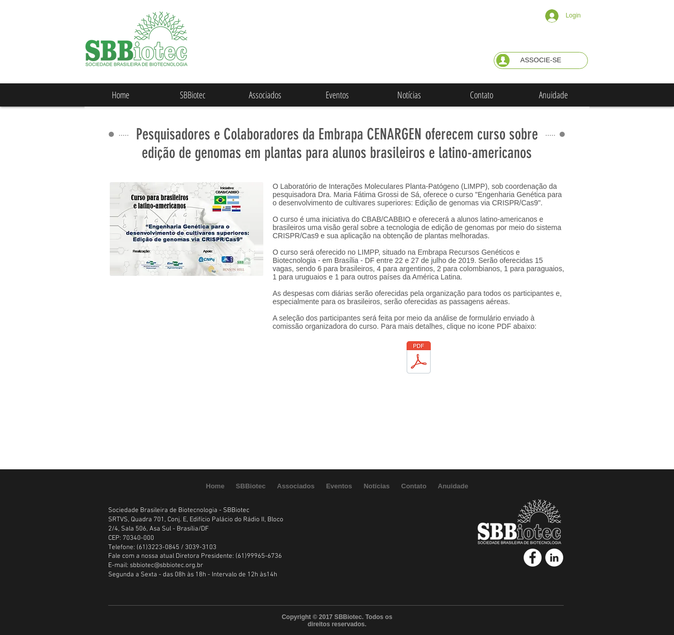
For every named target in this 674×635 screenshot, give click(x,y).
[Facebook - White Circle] (533, 558)
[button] (541, 60)
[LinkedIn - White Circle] (554, 558)
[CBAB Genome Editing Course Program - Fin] (419, 358)
